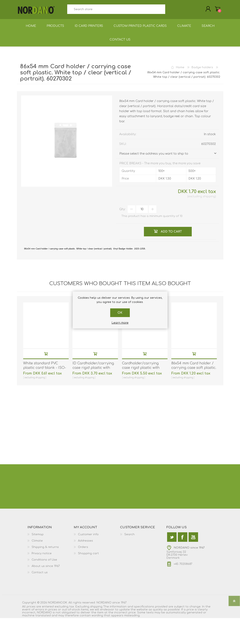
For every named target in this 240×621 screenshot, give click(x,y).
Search (170, 10)
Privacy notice (42, 556)
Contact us (40, 575)
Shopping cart (213, 10)
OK (120, 312)
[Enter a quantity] (142, 212)
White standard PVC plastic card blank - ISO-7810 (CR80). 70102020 (44, 370)
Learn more (120, 322)
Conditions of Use (44, 562)
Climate (37, 543)
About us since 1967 (46, 569)
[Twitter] (172, 540)
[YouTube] (193, 540)
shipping (209, 199)
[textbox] (116, 10)
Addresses (85, 543)
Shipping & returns (45, 550)
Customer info (88, 537)
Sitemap (38, 537)
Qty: (122, 212)
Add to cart (46, 356)
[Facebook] (182, 540)
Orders (83, 550)
